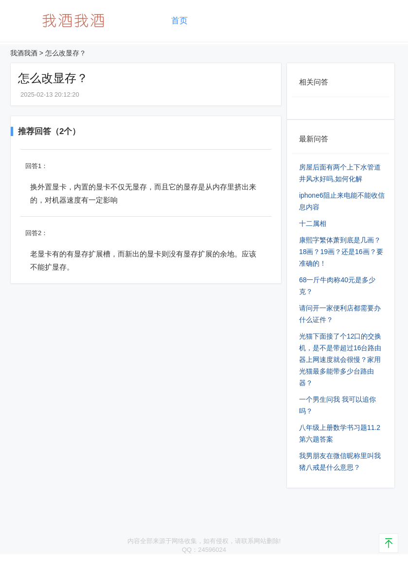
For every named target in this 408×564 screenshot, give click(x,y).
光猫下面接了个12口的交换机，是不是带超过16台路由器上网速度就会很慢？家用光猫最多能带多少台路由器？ (340, 359)
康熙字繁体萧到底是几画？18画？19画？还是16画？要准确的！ (341, 251)
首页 (179, 20)
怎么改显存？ (65, 53)
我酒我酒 (23, 53)
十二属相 (312, 223)
